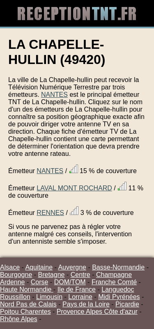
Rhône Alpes (18, 318)
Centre (80, 274)
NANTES (54, 94)
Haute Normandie (26, 289)
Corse (39, 282)
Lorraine (80, 296)
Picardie (127, 304)
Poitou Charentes (25, 311)
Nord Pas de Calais (28, 304)
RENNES (50, 212)
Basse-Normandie (118, 267)
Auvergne (72, 267)
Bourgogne (16, 274)
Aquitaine (39, 267)
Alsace (10, 267)
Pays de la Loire (86, 304)
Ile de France (76, 289)
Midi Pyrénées (119, 296)
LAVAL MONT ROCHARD (74, 188)
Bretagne (51, 274)
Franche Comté (114, 282)
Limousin (49, 296)
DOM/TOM (70, 282)
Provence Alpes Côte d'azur (97, 311)
